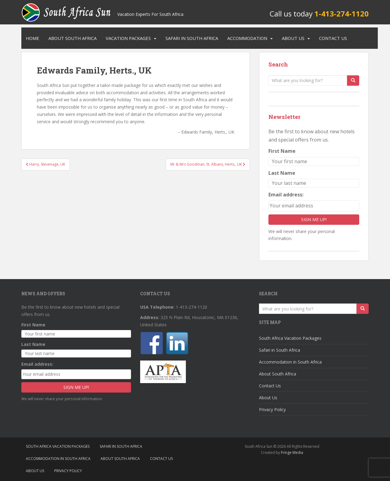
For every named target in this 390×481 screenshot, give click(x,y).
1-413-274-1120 (341, 14)
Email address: (285, 194)
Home (32, 38)
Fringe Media (292, 452)
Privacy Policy (272, 409)
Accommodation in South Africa (290, 362)
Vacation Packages (128, 38)
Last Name (281, 173)
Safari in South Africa (191, 38)
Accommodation (247, 38)
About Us (293, 38)
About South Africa (72, 38)
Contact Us (333, 38)
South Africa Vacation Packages (290, 338)
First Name (282, 151)
